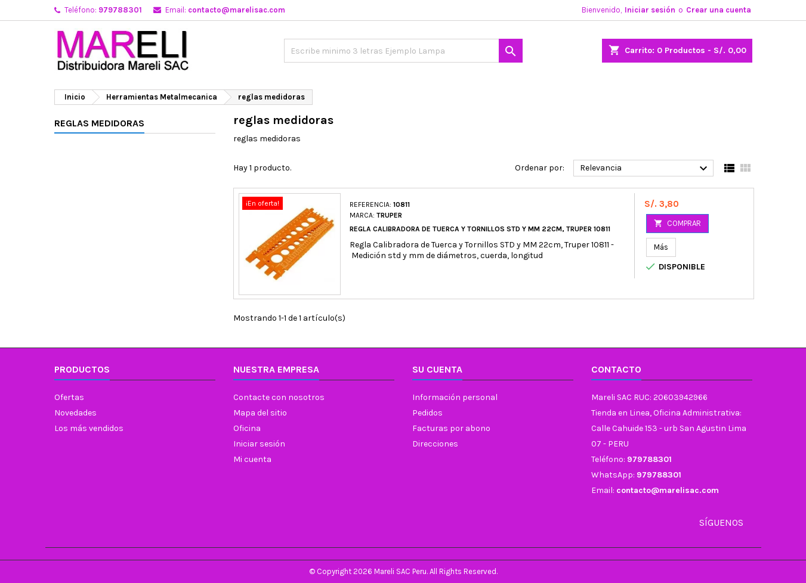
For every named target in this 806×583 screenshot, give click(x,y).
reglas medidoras (99, 123)
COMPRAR (677, 223)
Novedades (75, 413)
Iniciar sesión (650, 9)
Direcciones (435, 444)
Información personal (455, 397)
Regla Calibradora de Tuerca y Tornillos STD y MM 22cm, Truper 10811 (480, 229)
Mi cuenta (252, 459)
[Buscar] (403, 51)
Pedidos (427, 413)
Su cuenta (437, 369)
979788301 (120, 9)
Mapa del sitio (260, 413)
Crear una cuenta (718, 9)
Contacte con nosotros (279, 397)
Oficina (247, 428)
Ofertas (69, 397)
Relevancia (645, 169)
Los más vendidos (88, 428)
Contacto (616, 369)
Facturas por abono (451, 428)
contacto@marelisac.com (236, 9)
